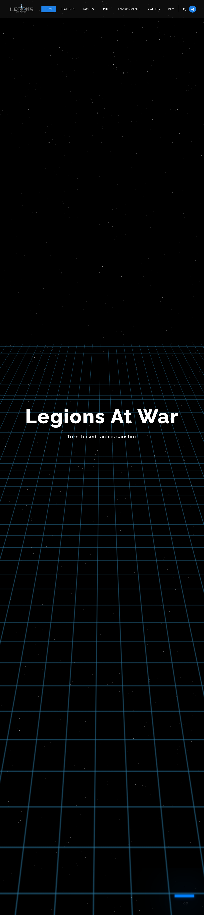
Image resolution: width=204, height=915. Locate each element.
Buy (171, 9)
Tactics (88, 9)
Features (68, 9)
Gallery (154, 9)
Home (48, 9)
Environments (129, 9)
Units (106, 9)
